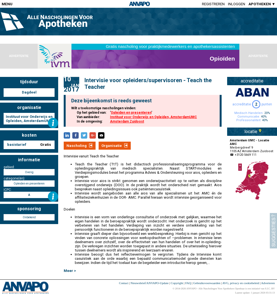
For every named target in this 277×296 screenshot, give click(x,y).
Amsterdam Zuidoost (127, 121)
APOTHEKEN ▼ (261, 4)
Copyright (177, 283)
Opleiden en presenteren (131, 113)
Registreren (213, 4)
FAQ (188, 283)
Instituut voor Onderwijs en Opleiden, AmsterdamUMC (153, 117)
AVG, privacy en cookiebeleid (240, 283)
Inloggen (236, 4)
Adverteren (268, 283)
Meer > (70, 271)
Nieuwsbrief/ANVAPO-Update (149, 283)
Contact (123, 283)
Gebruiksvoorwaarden (206, 283)
